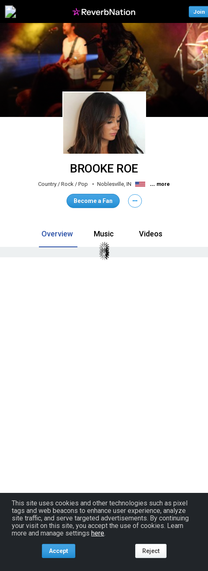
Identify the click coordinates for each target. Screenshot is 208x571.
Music (104, 233)
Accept (58, 551)
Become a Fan (93, 201)
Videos (150, 233)
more (163, 184)
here (97, 533)
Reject (150, 551)
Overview (57, 233)
